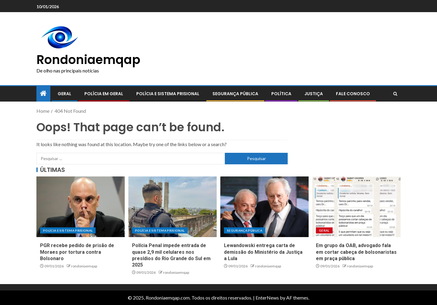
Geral (64, 94)
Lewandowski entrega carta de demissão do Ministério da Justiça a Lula (263, 252)
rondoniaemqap (84, 266)
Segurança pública (235, 94)
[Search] (395, 94)
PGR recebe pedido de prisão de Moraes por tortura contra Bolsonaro (77, 252)
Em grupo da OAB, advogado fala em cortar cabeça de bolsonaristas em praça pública (356, 252)
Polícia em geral (103, 94)
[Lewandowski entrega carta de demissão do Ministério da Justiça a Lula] (264, 206)
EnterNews (267, 297)
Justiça (313, 94)
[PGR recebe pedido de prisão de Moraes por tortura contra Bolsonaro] (80, 206)
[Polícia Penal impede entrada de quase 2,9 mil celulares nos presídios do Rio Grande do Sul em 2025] (172, 206)
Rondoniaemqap (88, 59)
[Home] (43, 93)
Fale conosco (353, 94)
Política (281, 94)
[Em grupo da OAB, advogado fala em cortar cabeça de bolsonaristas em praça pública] (356, 206)
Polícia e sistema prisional (167, 94)
